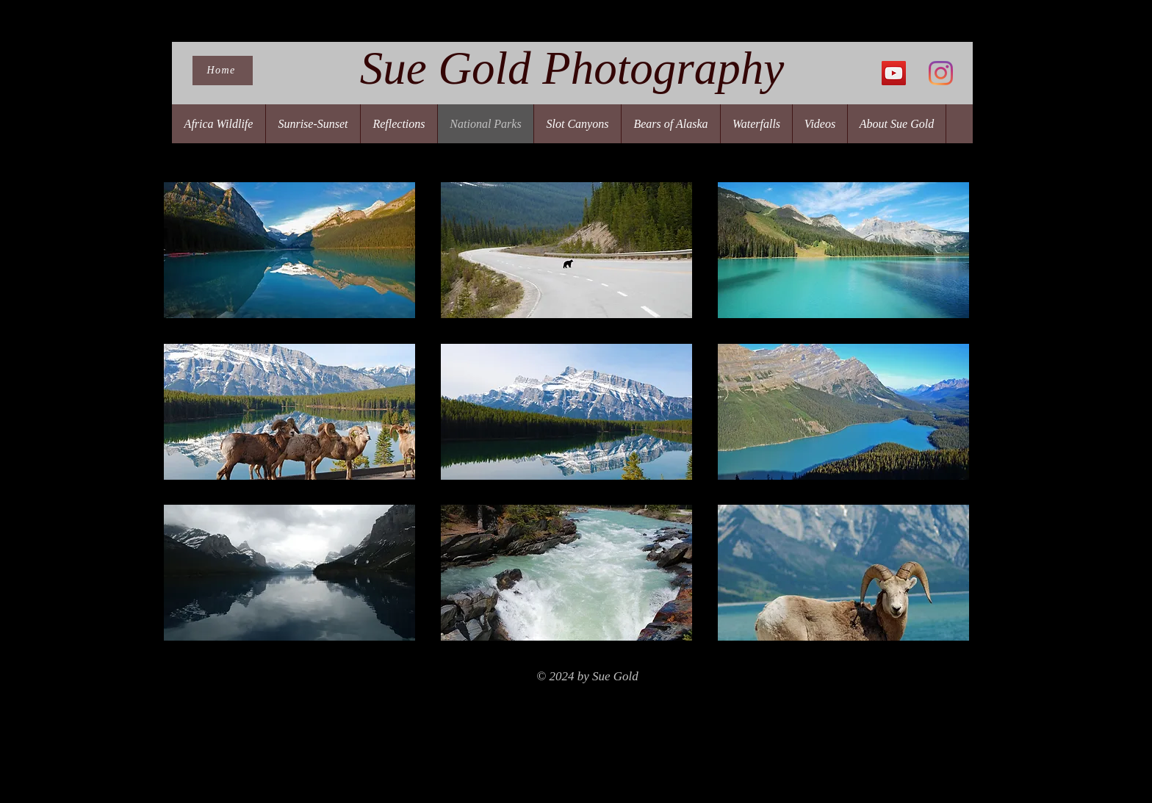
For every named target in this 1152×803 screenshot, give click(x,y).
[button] (289, 250)
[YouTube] (894, 73)
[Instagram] (941, 73)
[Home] (222, 70)
